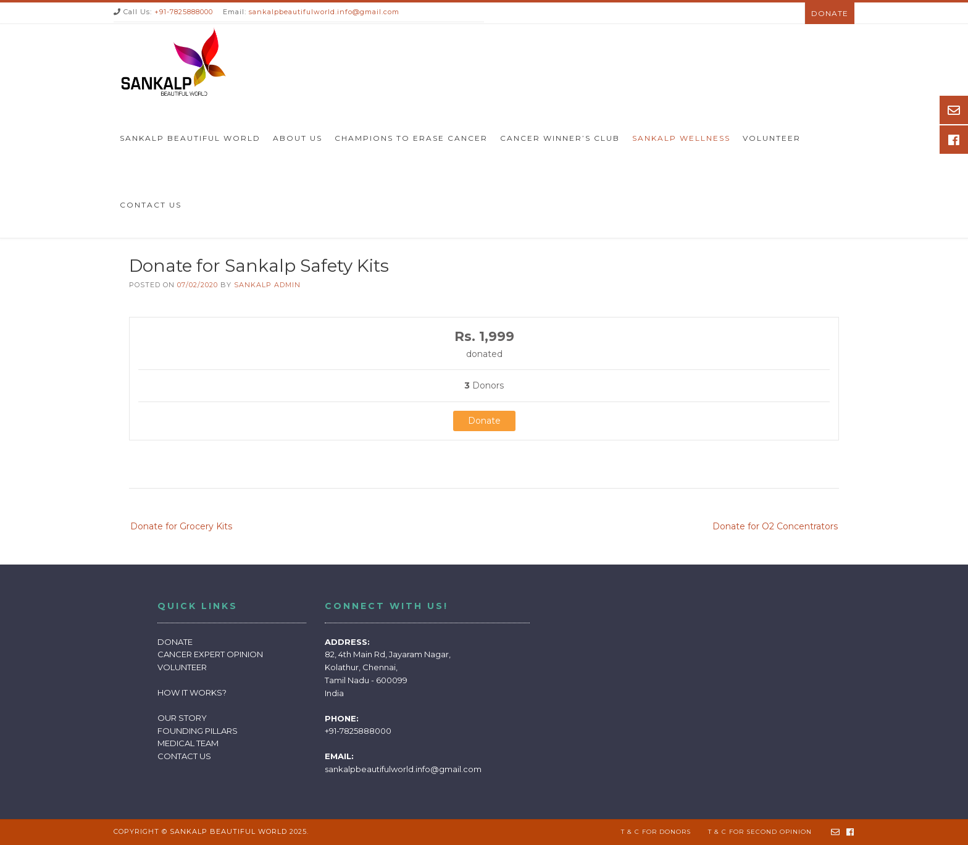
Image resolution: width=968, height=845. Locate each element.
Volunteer (772, 138)
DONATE (175, 642)
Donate (829, 13)
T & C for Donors (656, 832)
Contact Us (151, 204)
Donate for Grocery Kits (181, 526)
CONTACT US (184, 756)
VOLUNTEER (182, 667)
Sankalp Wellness (681, 138)
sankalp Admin (267, 284)
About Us (297, 138)
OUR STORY (182, 718)
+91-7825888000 (183, 11)
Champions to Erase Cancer (411, 138)
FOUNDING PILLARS (197, 731)
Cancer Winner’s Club (560, 138)
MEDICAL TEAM (188, 743)
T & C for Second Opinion (760, 832)
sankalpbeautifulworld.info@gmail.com (324, 11)
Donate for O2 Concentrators (775, 526)
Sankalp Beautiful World (190, 138)
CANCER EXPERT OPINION (210, 654)
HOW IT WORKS (189, 692)
